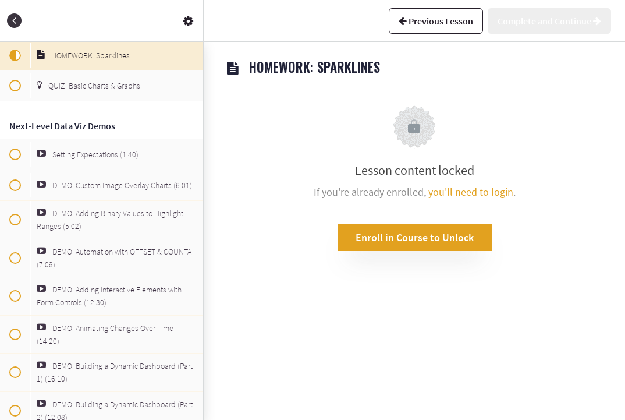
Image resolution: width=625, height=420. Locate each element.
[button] (14, 20)
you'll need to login (470, 192)
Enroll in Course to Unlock (415, 237)
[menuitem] (188, 20)
